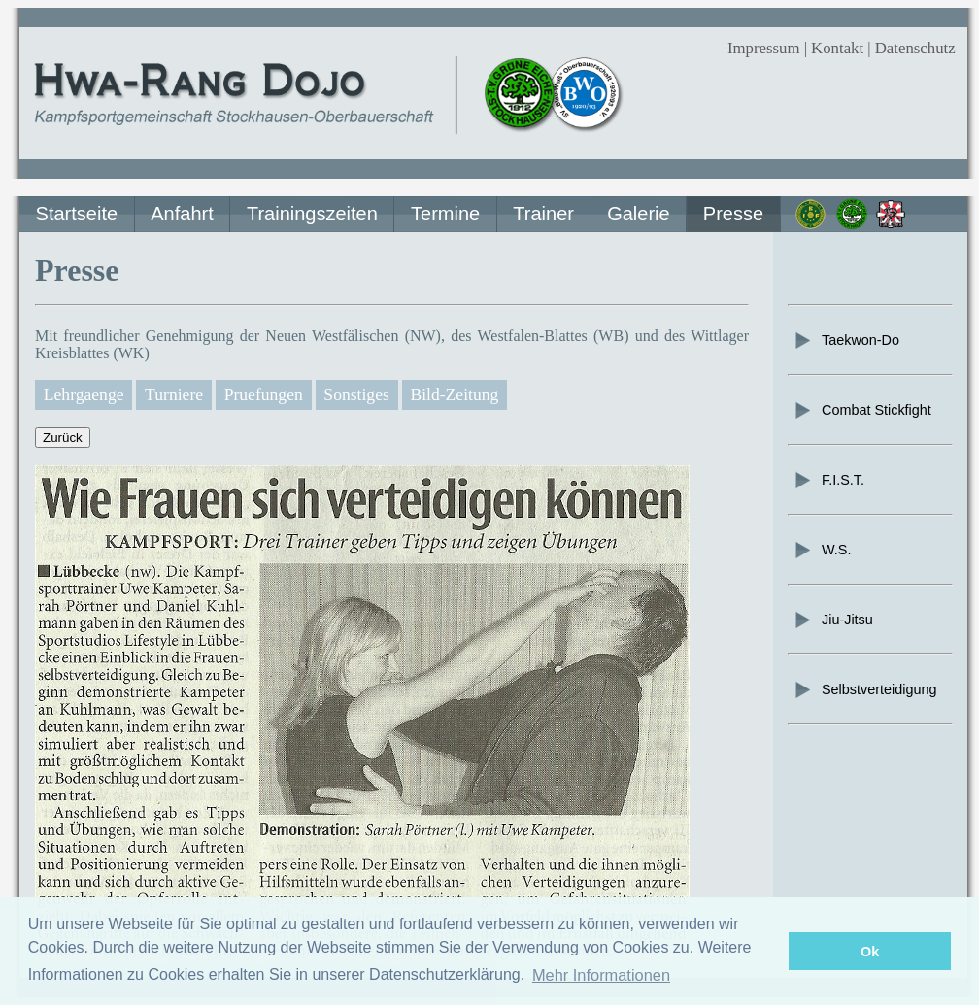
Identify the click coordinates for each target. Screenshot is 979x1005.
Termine (445, 213)
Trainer (543, 213)
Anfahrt (182, 213)
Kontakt (837, 48)
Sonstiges (355, 394)
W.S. (822, 549)
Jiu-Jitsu (833, 619)
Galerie (638, 213)
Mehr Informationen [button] (601, 975)
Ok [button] (870, 951)
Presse (733, 213)
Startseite (77, 213)
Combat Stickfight (862, 409)
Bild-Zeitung (454, 394)
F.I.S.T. (828, 479)
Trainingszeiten (312, 213)
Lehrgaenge (84, 394)
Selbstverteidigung (864, 689)
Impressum (763, 48)
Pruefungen (263, 394)
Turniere (174, 394)
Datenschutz (915, 48)
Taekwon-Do (846, 339)
